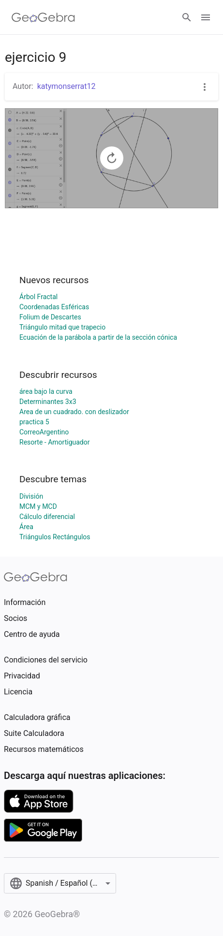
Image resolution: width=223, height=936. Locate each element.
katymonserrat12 (66, 86)
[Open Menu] (205, 17)
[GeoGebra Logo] (43, 17)
